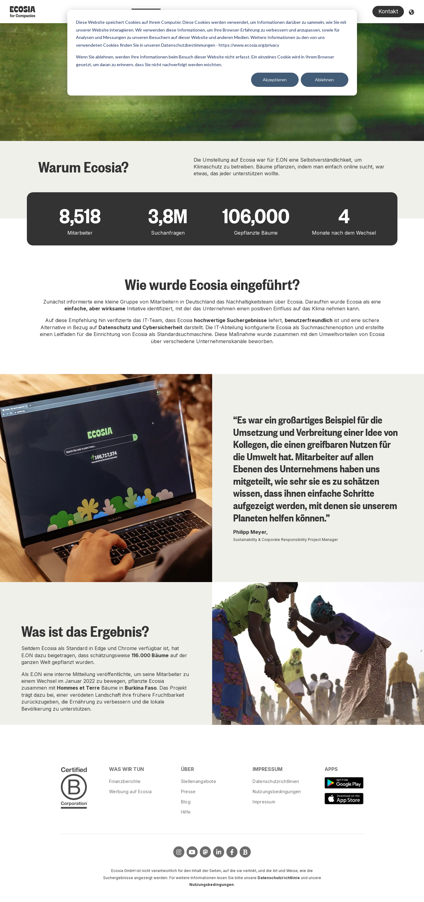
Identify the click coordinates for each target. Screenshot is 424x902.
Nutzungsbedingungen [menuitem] (277, 791)
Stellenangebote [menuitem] (198, 781)
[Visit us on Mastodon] (205, 851)
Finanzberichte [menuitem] (125, 781)
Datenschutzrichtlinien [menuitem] (276, 781)
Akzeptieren (275, 79)
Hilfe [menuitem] (186, 812)
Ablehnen (324, 79)
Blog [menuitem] (186, 801)
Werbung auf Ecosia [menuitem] (130, 791)
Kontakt (388, 11)
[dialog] (212, 53)
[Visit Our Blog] (245, 851)
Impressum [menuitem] (264, 801)
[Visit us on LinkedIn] (218, 851)
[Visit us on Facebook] (231, 851)
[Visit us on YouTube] (192, 851)
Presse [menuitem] (188, 791)
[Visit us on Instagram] (178, 851)
